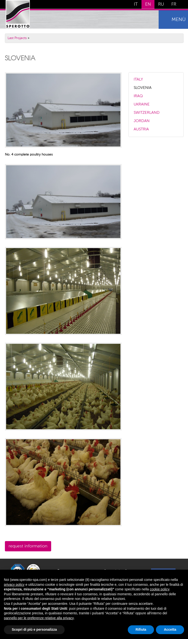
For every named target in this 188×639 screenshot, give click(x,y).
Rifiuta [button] (141, 629)
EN (148, 4)
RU (161, 4)
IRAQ (138, 96)
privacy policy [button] (14, 585)
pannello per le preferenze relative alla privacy (39, 618)
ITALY (138, 80)
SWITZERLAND (147, 113)
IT (136, 4)
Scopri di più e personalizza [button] (34, 629)
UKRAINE (142, 104)
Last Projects (17, 38)
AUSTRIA (141, 129)
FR (173, 4)
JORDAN (142, 121)
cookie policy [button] (159, 589)
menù (179, 19)
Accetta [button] (170, 629)
